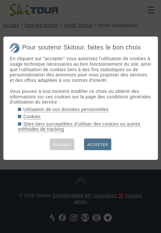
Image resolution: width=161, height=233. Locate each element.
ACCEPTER (97, 145)
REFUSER (62, 145)
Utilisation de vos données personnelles (66, 109)
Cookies (32, 116)
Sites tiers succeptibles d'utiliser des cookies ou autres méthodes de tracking (79, 126)
